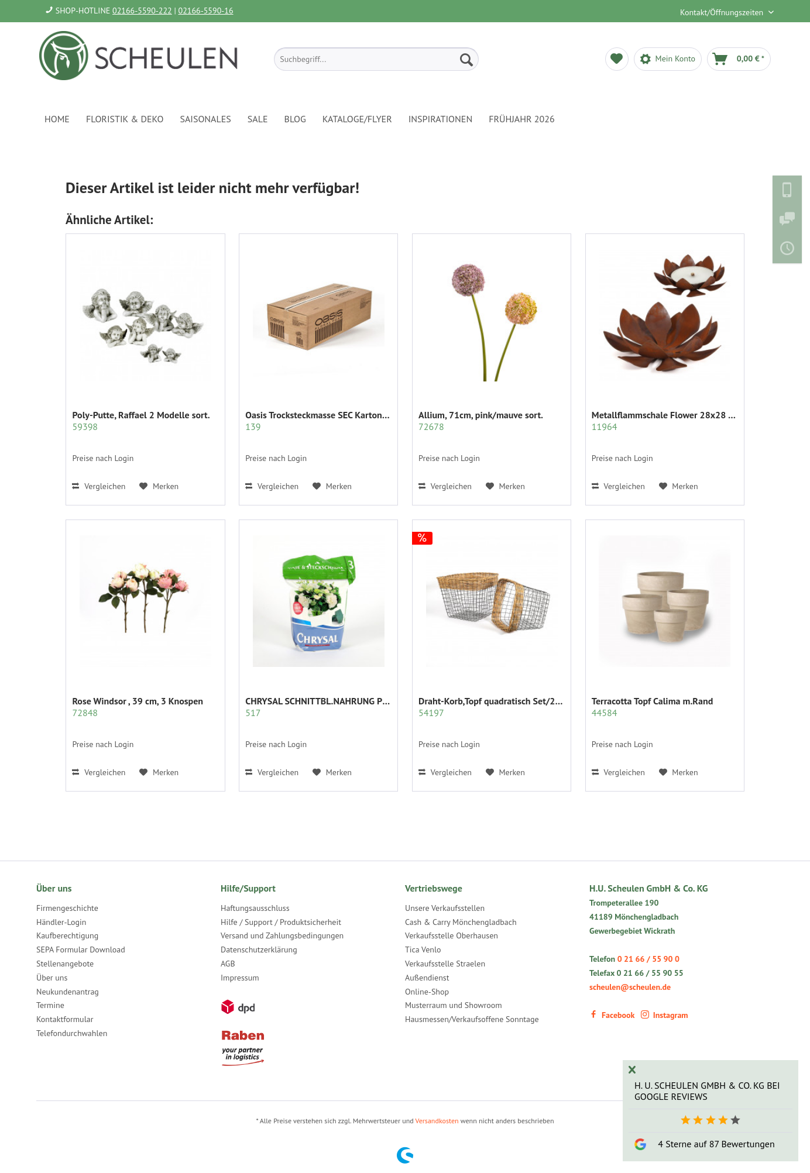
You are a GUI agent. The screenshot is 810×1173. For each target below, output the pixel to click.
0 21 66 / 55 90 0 (648, 959)
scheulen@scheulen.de (630, 987)
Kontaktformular (64, 1019)
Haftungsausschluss (255, 908)
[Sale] (257, 118)
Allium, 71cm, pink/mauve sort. (480, 420)
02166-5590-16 (206, 10)
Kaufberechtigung (67, 935)
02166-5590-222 (142, 10)
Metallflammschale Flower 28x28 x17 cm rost (665, 420)
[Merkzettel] (617, 59)
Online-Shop (427, 991)
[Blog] (295, 118)
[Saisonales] (205, 118)
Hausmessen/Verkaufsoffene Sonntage (472, 1019)
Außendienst (427, 977)
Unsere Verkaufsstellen (445, 908)
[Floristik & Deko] (124, 118)
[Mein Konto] (668, 59)
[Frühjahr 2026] (521, 118)
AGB (228, 963)
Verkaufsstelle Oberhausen (451, 935)
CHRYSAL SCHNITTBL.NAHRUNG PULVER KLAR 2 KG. (318, 706)
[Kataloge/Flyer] (357, 118)
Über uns (51, 977)
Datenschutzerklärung (259, 949)
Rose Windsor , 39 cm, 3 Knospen (137, 706)
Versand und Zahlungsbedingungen (282, 935)
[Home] (57, 118)
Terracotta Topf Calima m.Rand (652, 706)
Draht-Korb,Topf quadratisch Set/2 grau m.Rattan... (491, 706)
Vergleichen (98, 486)
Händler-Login (61, 922)
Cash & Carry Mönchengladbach (461, 922)
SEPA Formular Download (80, 949)
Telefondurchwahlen (71, 1033)
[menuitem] (376, 59)
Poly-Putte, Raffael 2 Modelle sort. (141, 420)
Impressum (240, 977)
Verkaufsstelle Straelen (445, 963)
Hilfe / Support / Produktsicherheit (281, 922)
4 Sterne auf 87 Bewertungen (716, 1144)
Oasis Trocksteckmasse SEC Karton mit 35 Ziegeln (318, 420)
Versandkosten (437, 1120)
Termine (50, 1005)
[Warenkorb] (739, 59)
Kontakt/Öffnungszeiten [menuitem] (723, 12)
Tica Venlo (423, 949)
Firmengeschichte (67, 908)
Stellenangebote (65, 963)
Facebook (611, 1015)
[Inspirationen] (440, 118)
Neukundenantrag (67, 991)
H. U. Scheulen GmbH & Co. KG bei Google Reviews (707, 1090)
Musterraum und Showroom (453, 1005)
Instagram (664, 1015)
